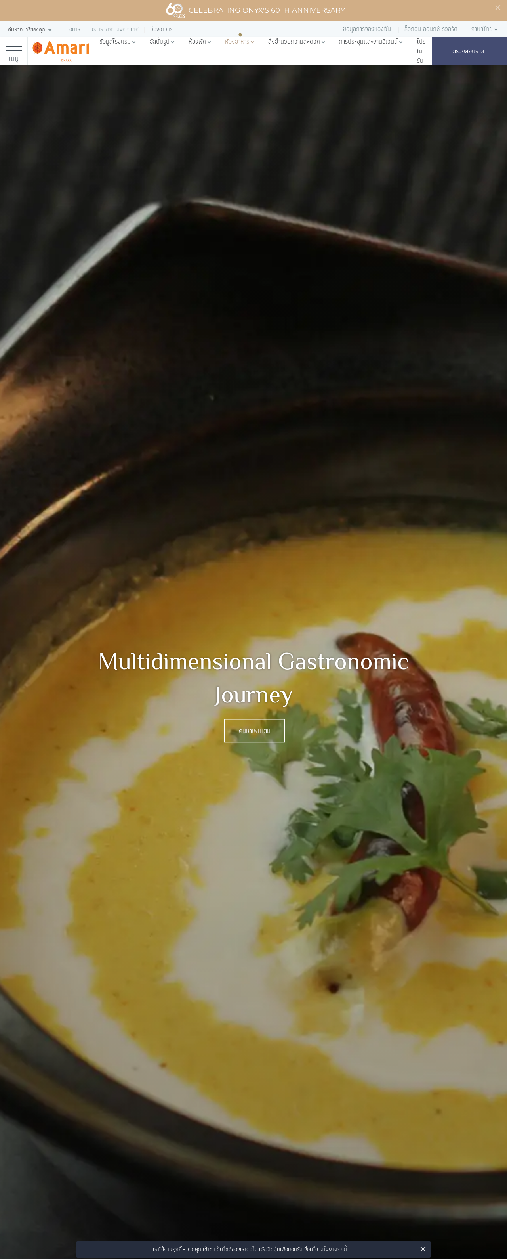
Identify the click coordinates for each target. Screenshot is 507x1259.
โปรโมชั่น (421, 51)
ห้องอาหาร (237, 42)
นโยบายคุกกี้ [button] (333, 1249)
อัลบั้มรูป (160, 42)
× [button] (423, 1248)
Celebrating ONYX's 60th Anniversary (255, 11)
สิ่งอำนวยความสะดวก (294, 42)
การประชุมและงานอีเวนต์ (368, 42)
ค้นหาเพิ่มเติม (255, 731)
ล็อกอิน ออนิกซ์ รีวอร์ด (430, 29)
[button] (30, 29)
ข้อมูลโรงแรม (115, 42)
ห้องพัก (197, 42)
